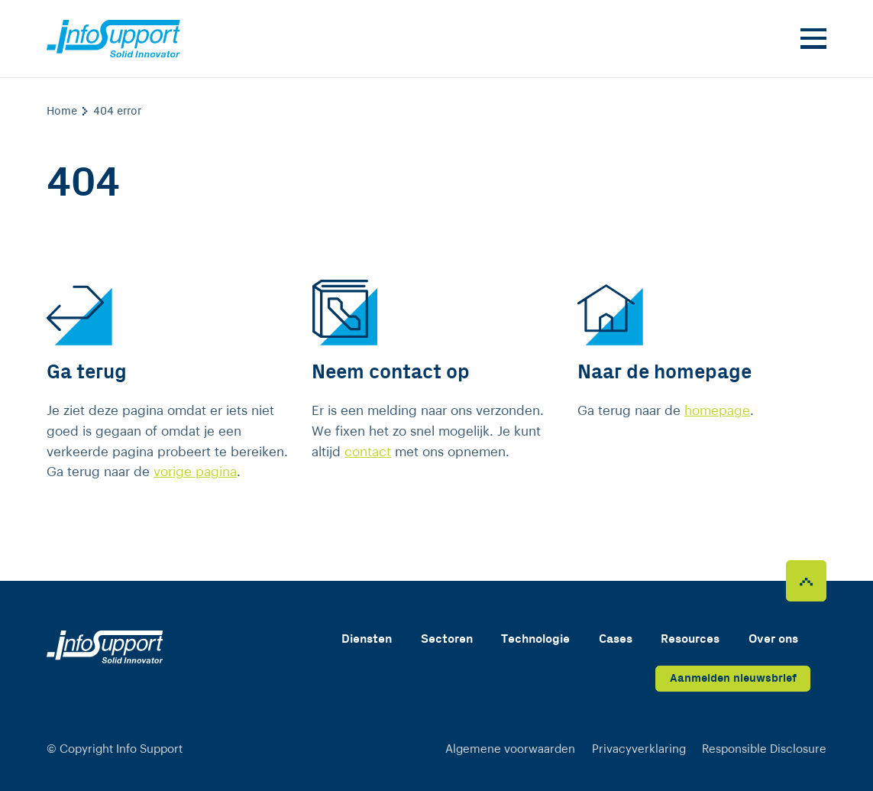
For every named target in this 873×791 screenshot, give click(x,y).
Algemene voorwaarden (510, 749)
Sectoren (447, 639)
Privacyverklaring (639, 749)
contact (367, 452)
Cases (615, 639)
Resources (690, 639)
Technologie (535, 639)
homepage (717, 410)
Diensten (366, 639)
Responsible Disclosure (764, 749)
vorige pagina (195, 471)
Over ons (773, 639)
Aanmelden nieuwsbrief (733, 678)
